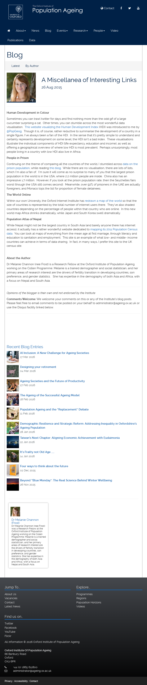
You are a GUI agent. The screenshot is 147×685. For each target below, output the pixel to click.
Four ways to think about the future (44, 466)
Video (114, 30)
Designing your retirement (38, 367)
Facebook (11, 627)
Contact (107, 8)
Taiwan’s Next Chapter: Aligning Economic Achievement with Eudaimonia (70, 438)
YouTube (10, 631)
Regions (81, 598)
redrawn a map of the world (103, 201)
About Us (10, 594)
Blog (48, 30)
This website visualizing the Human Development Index (61, 127)
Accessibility (21, 681)
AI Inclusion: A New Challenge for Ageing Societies (54, 353)
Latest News (12, 606)
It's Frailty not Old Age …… (37, 452)
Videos (80, 606)
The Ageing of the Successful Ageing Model (50, 395)
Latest (15, 66)
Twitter (9, 623)
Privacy (8, 681)
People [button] (99, 30)
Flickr (8, 635)
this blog (55, 168)
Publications (15, 40)
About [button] (21, 30)
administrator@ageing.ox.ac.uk (32, 670)
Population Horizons (88, 602)
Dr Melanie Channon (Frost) (25, 521)
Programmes (84, 594)
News (35, 30)
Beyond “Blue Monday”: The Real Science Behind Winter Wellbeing (66, 480)
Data (32, 40)
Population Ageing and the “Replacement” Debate (54, 409)
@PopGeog (14, 131)
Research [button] (81, 30)
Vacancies (11, 598)
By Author (32, 66)
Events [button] (62, 30)
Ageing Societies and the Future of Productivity (52, 381)
